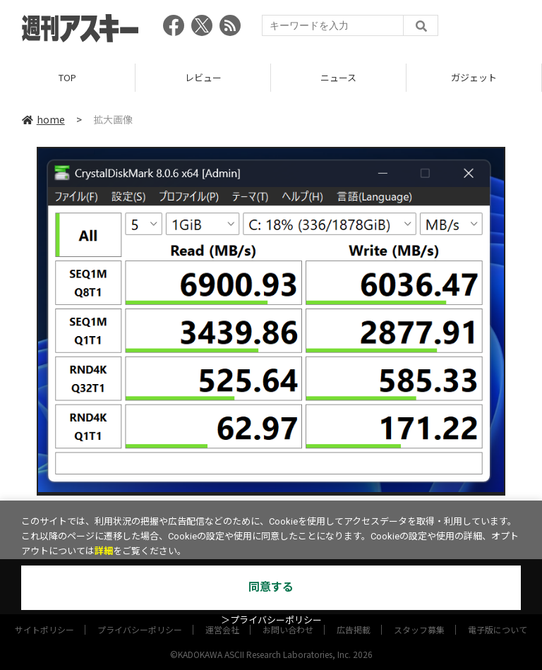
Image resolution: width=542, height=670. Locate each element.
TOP (67, 77)
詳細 (104, 551)
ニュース (338, 77)
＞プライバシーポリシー (271, 620)
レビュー (203, 77)
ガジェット (474, 77)
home (43, 119)
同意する (271, 587)
